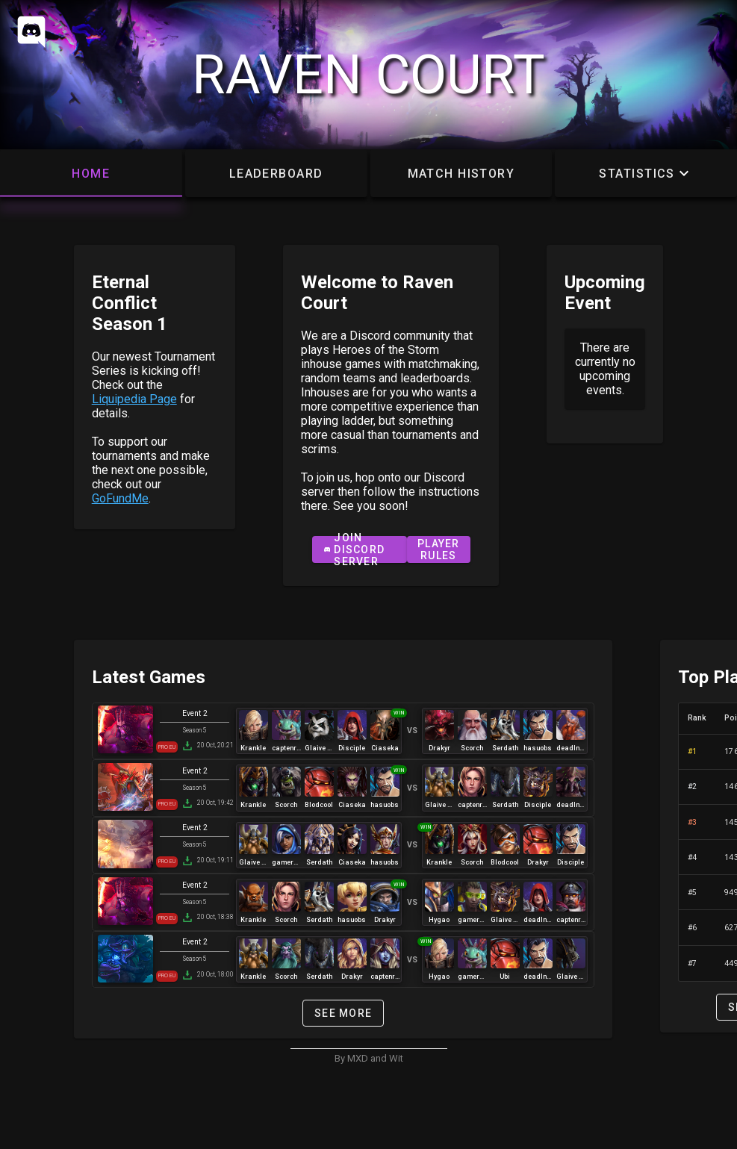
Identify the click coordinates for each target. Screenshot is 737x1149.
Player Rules (438, 549)
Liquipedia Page (134, 399)
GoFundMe (120, 498)
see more (343, 1013)
